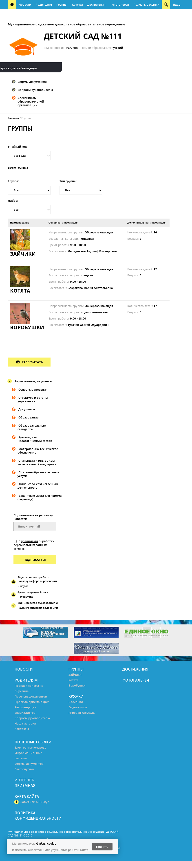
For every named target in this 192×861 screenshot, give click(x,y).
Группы (61, 4)
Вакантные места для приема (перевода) (40, 497)
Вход (176, 4)
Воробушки (77, 685)
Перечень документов (31, 696)
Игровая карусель (81, 713)
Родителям (44, 4)
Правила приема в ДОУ (32, 702)
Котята (73, 680)
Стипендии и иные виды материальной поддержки (37, 462)
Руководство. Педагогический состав (35, 439)
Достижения (96, 4)
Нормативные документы (33, 381)
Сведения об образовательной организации (31, 101)
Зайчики (75, 675)
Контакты (22, 729)
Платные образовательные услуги (38, 474)
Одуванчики (77, 707)
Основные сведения (32, 389)
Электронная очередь (30, 747)
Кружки (77, 4)
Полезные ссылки (146, 4)
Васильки (75, 702)
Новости (25, 4)
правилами (29, 541)
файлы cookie (46, 843)
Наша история (25, 723)
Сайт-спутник (24, 769)
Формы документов (32, 82)
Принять (102, 846)
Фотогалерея (119, 4)
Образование (28, 417)
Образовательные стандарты (32, 427)
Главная (13, 118)
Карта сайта (27, 796)
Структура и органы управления (33, 399)
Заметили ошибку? (34, 802)
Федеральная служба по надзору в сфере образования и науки (37, 581)
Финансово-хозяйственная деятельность (38, 486)
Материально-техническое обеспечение (38, 450)
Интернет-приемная (25, 13)
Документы (26, 409)
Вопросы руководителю (35, 90)
